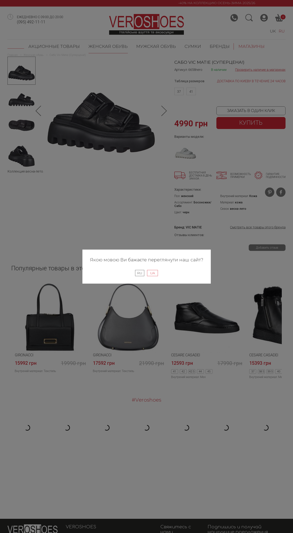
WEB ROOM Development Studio (263, 528)
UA (152, 273)
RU (139, 273)
